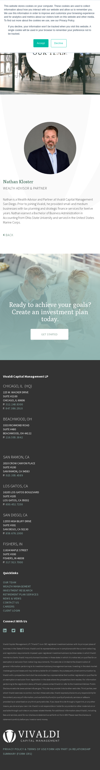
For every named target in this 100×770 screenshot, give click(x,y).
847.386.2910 (14, 408)
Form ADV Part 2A (59, 749)
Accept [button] (41, 43)
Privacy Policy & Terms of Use (24, 749)
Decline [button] (58, 43)
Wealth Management (17, 586)
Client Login (11, 610)
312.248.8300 (14, 404)
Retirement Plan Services (20, 594)
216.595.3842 (14, 437)
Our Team (9, 582)
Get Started (49, 334)
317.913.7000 (14, 562)
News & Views (12, 598)
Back (8, 235)
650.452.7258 (14, 504)
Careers (9, 606)
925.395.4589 (14, 475)
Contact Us (11, 602)
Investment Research (18, 590)
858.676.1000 (14, 533)
